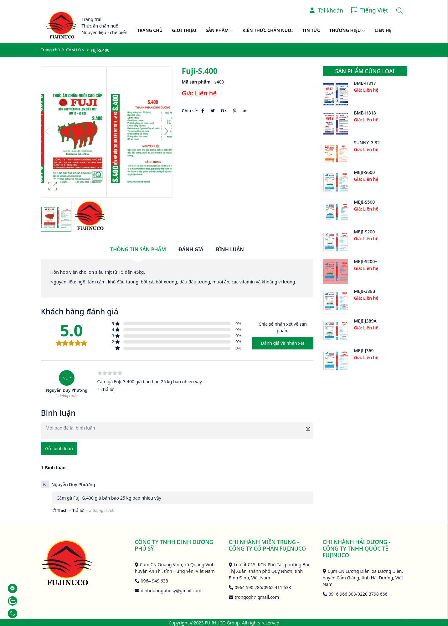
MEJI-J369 (364, 351)
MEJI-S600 (364, 172)
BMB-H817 (365, 83)
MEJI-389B (364, 291)
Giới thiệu (184, 30)
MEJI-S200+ (366, 261)
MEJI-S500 (364, 202)
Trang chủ (149, 30)
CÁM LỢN (75, 50)
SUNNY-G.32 (367, 142)
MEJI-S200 (364, 232)
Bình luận (230, 249)
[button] (166, 132)
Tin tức (311, 30)
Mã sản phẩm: (197, 82)
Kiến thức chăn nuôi (267, 30)
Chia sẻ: (190, 111)
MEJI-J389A (365, 321)
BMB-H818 (365, 113)
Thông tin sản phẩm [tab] (138, 249)
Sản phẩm (219, 30)
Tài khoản (326, 10)
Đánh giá (190, 249)
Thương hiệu (347, 30)
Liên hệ (382, 30)
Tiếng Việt (374, 10)
